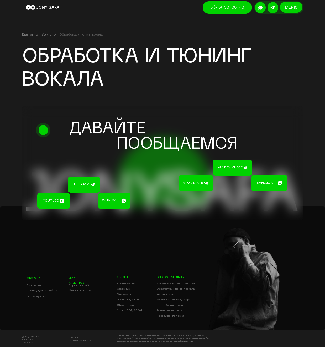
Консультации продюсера (173, 299)
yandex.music (230, 167)
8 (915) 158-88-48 (227, 7)
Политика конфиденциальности (80, 339)
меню (291, 7)
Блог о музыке (36, 296)
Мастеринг (124, 294)
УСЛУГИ (122, 277)
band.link (266, 182)
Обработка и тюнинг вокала (175, 289)
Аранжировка (126, 283)
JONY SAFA (47, 7)
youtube (51, 200)
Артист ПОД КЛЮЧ (129, 310)
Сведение (123, 289)
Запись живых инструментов (175, 283)
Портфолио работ (80, 285)
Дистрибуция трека (169, 305)
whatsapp (111, 200)
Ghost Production (129, 305)
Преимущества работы (42, 290)
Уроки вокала (165, 294)
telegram (80, 184)
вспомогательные (171, 277)
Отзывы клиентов (80, 290)
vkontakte (193, 182)
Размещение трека (169, 310)
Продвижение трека (170, 316)
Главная (28, 34)
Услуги (47, 34)
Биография (34, 285)
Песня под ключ (128, 299)
